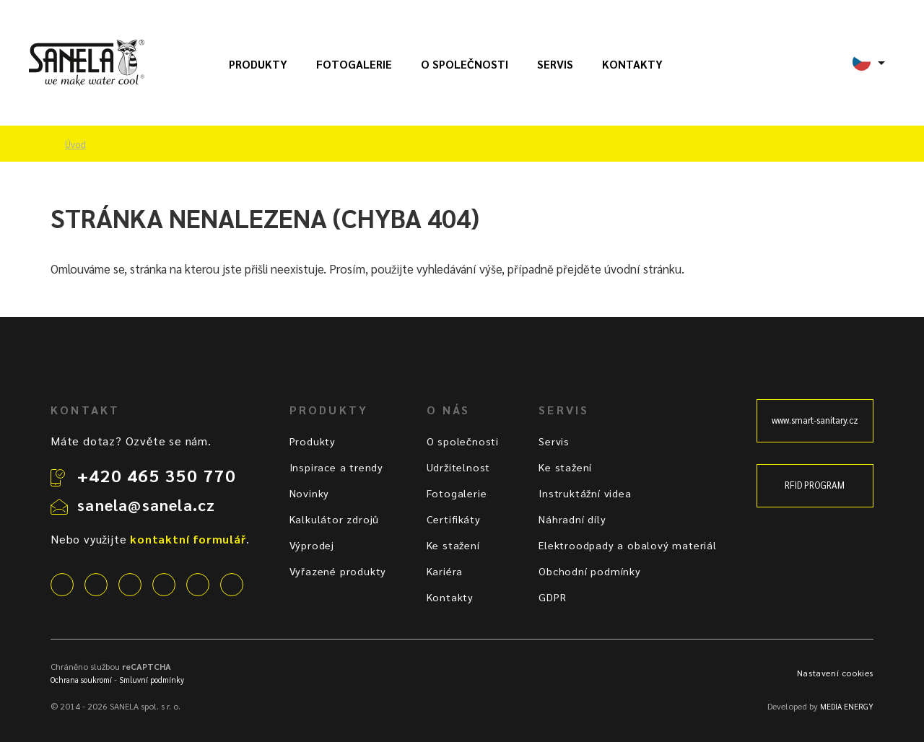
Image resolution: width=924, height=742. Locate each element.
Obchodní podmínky (590, 570)
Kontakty (632, 64)
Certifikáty (454, 518)
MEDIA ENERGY (846, 706)
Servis (555, 64)
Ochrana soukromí (81, 679)
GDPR (552, 596)
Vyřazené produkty (338, 570)
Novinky (309, 492)
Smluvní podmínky (151, 679)
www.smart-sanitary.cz (815, 420)
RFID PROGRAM (815, 485)
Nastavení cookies (835, 672)
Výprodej (311, 544)
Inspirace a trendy (336, 467)
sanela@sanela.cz (146, 504)
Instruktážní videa (585, 492)
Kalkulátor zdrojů (334, 518)
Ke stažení (453, 544)
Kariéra (445, 570)
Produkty (258, 64)
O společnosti (464, 64)
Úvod (75, 144)
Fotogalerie (354, 64)
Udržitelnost (459, 467)
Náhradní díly (572, 518)
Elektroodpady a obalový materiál (628, 544)
